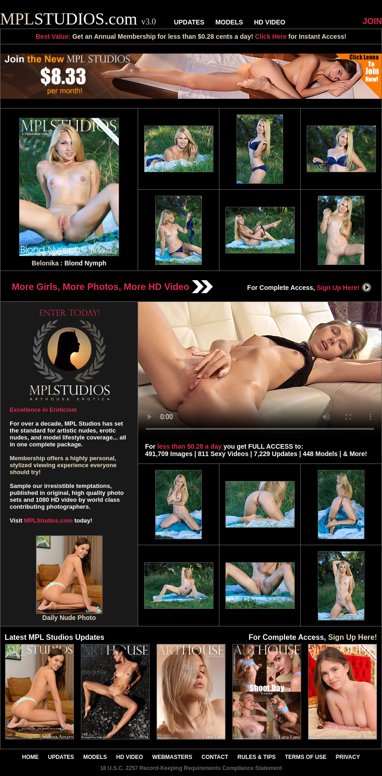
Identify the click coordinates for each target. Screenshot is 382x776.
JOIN (372, 21)
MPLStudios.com (48, 520)
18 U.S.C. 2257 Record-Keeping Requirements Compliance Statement (191, 768)
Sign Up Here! (344, 287)
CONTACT (214, 757)
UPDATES (189, 22)
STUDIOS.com (78, 19)
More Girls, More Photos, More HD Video (112, 287)
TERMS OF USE (306, 757)
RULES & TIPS (256, 757)
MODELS (229, 22)
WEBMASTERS (172, 757)
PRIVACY (348, 757)
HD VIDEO (269, 22)
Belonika (45, 263)
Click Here (270, 36)
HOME (30, 757)
